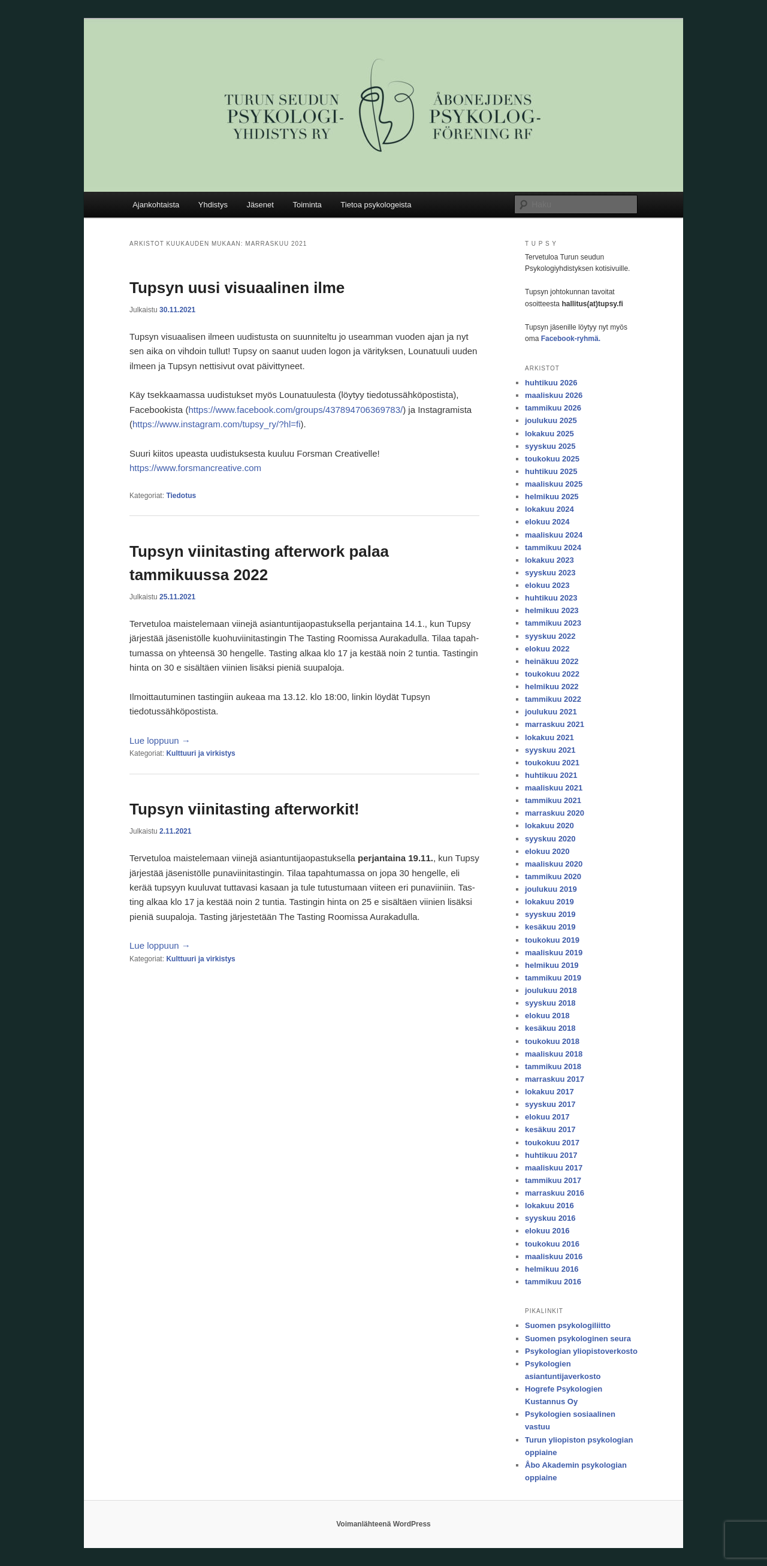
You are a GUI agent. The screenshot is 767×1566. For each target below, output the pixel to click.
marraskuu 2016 (554, 1192)
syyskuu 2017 (550, 1104)
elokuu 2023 (547, 585)
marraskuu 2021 (554, 724)
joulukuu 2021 (551, 711)
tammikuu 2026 (553, 407)
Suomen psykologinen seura (578, 1338)
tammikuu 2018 (553, 1066)
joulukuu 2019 (551, 889)
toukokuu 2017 (552, 1142)
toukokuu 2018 (552, 1041)
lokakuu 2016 (549, 1205)
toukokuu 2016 (552, 1243)
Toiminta (306, 204)
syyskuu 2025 (550, 446)
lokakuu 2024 (549, 509)
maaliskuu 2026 (553, 395)
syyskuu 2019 (550, 914)
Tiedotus (181, 495)
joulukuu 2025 (551, 420)
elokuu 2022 (547, 648)
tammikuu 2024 (553, 547)
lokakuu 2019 (549, 901)
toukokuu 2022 (552, 673)
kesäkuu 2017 (550, 1129)
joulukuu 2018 (551, 990)
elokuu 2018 (547, 1015)
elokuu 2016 (547, 1230)
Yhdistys (213, 204)
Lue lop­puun (160, 740)
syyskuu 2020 (550, 838)
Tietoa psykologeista (375, 204)
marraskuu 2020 (554, 812)
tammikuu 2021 (553, 800)
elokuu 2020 (547, 851)
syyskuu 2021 (550, 750)
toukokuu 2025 (552, 458)
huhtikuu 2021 (551, 775)
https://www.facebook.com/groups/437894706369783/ (295, 410)
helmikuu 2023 (552, 610)
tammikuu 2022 (553, 699)
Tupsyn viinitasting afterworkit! (244, 809)
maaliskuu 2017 (553, 1167)
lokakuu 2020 (549, 825)
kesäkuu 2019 (550, 926)
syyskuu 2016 (550, 1218)
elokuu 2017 (547, 1116)
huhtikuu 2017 (551, 1155)
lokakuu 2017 (549, 1091)
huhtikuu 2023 (551, 597)
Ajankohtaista (155, 204)
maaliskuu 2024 (553, 534)
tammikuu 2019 (553, 977)
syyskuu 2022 (550, 636)
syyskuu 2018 (550, 1002)
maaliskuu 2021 (553, 787)
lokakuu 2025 (549, 433)
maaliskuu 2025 (553, 483)
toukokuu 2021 (552, 762)
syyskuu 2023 (550, 572)
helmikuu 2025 (552, 496)
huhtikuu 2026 (551, 382)
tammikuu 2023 (553, 622)
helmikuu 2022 (552, 686)
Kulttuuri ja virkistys (200, 753)
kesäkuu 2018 (550, 1028)
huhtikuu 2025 (551, 471)
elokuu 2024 (547, 521)
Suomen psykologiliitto (568, 1325)
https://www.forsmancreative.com (195, 468)
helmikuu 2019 (552, 965)
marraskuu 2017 (554, 1079)
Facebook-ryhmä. (570, 338)
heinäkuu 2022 (552, 661)
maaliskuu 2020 (553, 863)
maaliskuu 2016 (553, 1256)
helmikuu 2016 (552, 1269)
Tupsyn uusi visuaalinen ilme (237, 288)
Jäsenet (260, 204)
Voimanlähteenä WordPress (383, 1524)
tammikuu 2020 (553, 876)
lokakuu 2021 (549, 737)
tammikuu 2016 (553, 1281)
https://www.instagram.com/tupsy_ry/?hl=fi (216, 424)
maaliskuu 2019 (553, 952)
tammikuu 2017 (553, 1180)
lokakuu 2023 (549, 560)
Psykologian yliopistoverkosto (581, 1351)
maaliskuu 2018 (553, 1053)
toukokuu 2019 (552, 940)
